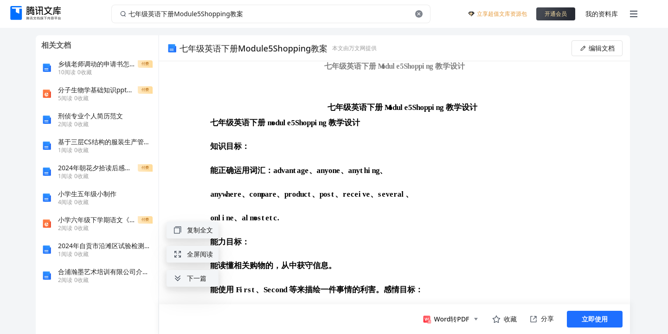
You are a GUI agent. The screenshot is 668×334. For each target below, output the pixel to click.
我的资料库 (601, 13)
